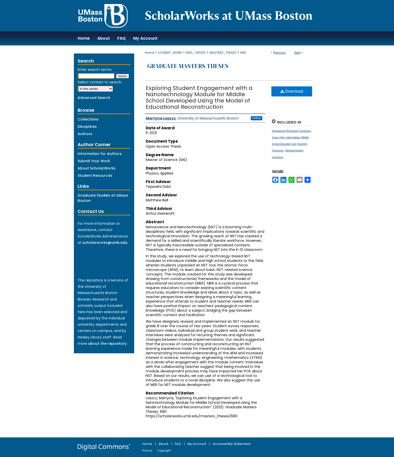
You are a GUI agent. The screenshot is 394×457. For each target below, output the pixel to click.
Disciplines (87, 126)
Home (149, 52)
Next (297, 52)
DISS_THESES (196, 52)
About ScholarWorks (97, 168)
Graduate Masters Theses (187, 66)
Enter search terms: (95, 69)
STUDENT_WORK (170, 52)
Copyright (164, 450)
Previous (279, 52)
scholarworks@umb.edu (104, 242)
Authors (85, 133)
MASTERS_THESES (223, 52)
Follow (257, 118)
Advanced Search (94, 97)
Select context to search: (100, 82)
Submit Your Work (94, 160)
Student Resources (95, 175)
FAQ (178, 443)
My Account (197, 443)
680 (243, 52)
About (164, 443)
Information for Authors (100, 153)
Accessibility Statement (232, 443)
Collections (88, 119)
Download (291, 91)
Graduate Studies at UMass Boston (103, 198)
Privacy (147, 450)
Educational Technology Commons (291, 131)
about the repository (107, 343)
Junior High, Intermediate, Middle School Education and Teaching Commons (290, 144)
